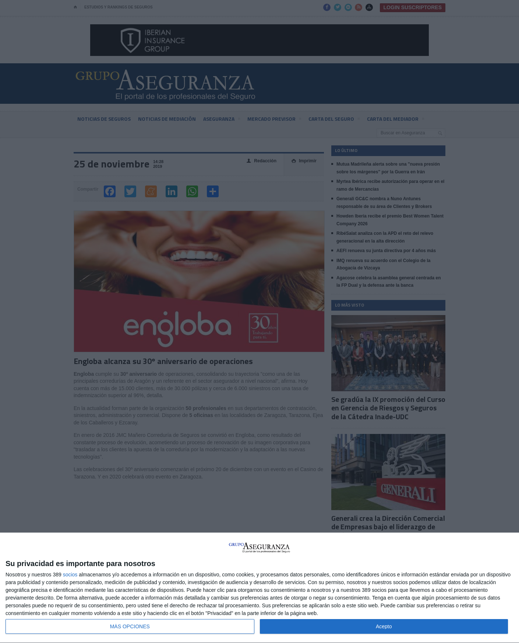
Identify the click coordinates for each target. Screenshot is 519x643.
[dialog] (259, 588)
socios (70, 574)
